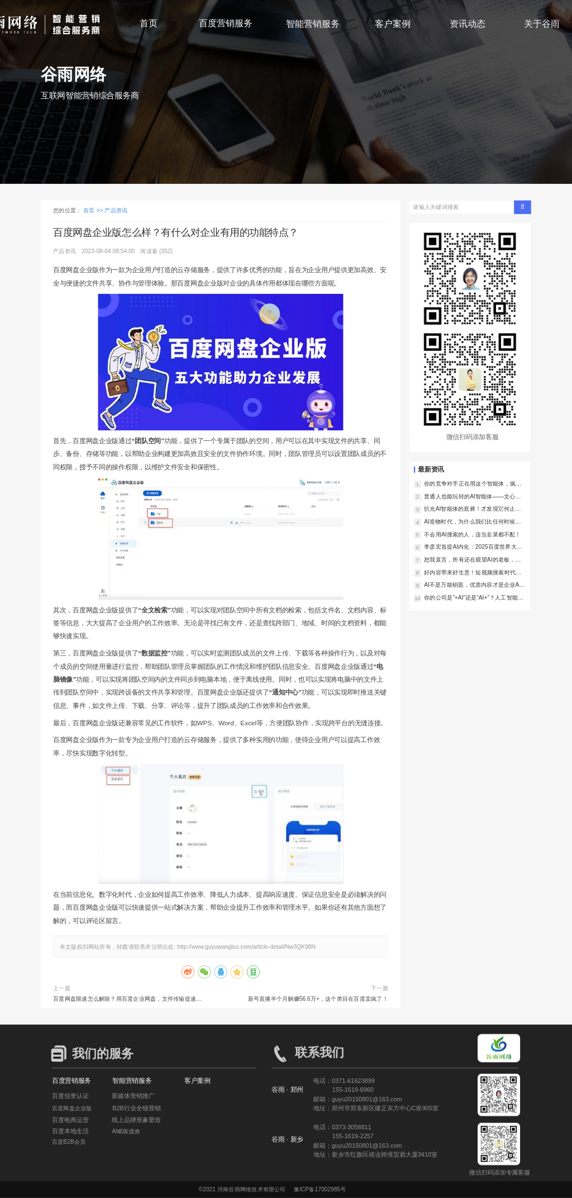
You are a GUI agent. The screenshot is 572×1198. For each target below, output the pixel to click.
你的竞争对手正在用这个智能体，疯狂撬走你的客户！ (472, 484)
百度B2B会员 (68, 1142)
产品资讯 (115, 210)
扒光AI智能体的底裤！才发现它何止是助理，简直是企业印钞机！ (472, 509)
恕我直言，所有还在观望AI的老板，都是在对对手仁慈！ (472, 560)
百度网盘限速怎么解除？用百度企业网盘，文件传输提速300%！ (124, 999)
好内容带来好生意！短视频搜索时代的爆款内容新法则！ (472, 573)
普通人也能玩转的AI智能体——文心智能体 (472, 497)
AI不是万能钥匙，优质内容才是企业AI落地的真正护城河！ (472, 585)
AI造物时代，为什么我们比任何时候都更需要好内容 (472, 522)
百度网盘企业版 (72, 1108)
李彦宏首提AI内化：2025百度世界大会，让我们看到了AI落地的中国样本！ (472, 547)
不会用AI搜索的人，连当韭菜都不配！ (472, 534)
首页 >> (93, 210)
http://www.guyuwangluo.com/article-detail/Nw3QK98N (246, 946)
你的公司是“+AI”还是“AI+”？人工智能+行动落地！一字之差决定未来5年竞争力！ (473, 598)
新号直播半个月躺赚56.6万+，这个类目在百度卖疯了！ (318, 998)
